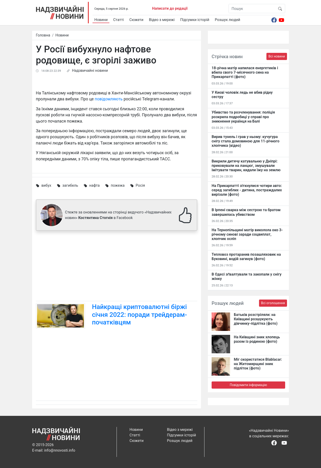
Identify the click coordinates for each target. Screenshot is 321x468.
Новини (101, 20)
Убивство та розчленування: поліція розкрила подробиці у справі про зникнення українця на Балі (243, 116)
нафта (94, 185)
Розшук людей (227, 20)
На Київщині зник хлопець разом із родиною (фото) (257, 339)
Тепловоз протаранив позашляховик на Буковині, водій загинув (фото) (246, 256)
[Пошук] (252, 8)
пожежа (118, 185)
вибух (46, 185)
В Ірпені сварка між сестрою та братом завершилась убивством (246, 212)
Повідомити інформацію (248, 385)
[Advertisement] (116, 266)
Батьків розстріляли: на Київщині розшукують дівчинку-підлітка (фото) (256, 319)
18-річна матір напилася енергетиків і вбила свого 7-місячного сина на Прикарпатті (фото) (245, 72)
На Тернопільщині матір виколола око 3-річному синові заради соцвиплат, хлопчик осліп (247, 234)
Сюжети (136, 20)
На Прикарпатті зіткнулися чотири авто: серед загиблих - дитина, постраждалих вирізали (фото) (247, 190)
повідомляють (109, 99)
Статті (118, 20)
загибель (70, 185)
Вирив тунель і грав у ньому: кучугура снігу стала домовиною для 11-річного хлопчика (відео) (245, 141)
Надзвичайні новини (90, 70)
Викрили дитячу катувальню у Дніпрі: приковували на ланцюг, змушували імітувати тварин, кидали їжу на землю (246, 165)
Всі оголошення (273, 303)
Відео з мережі (162, 20)
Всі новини (277, 56)
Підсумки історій (194, 20)
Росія (140, 185)
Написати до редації (170, 8)
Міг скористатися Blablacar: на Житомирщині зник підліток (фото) (258, 363)
